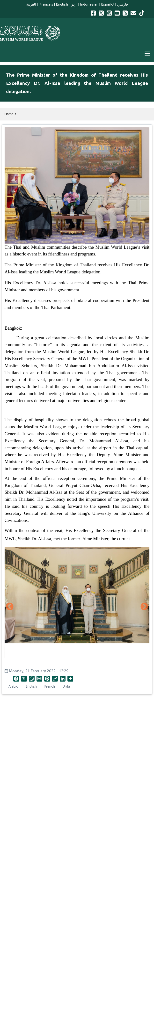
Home (9, 114)
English (62, 4)
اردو (74, 4)
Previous (10, 607)
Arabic (13, 686)
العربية (31, 4)
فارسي (122, 4)
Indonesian (89, 4)
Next (144, 607)
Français (46, 4)
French (49, 686)
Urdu (66, 686)
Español (107, 4)
